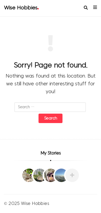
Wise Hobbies (21, 8)
